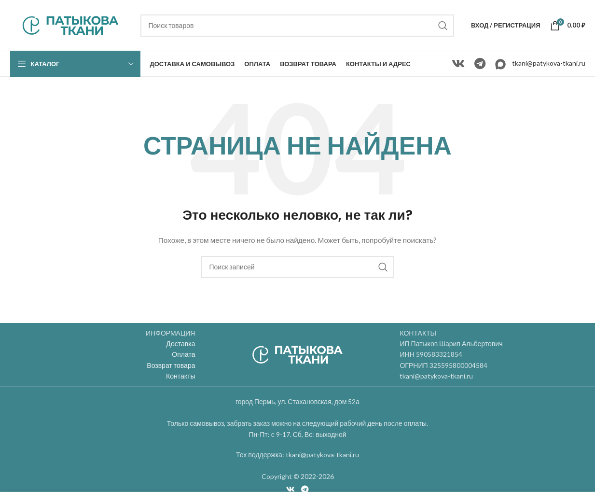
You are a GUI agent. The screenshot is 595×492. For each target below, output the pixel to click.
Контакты (180, 376)
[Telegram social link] (480, 64)
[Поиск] (297, 25)
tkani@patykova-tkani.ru (548, 63)
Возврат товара (171, 365)
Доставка (180, 343)
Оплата (183, 354)
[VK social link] (458, 64)
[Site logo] (70, 24)
